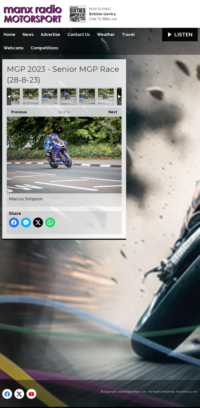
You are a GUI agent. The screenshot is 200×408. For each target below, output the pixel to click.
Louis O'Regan (31, 96)
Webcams (14, 48)
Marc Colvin (49, 96)
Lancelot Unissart (12, 96)
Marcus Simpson (68, 96)
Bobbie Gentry (102, 14)
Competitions (44, 48)
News (28, 34)
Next (110, 111)
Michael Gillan (87, 96)
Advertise (50, 34)
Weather (106, 34)
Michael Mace (106, 96)
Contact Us (78, 34)
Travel (128, 34)
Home (9, 34)
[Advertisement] (86, 304)
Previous (17, 111)
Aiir (195, 391)
